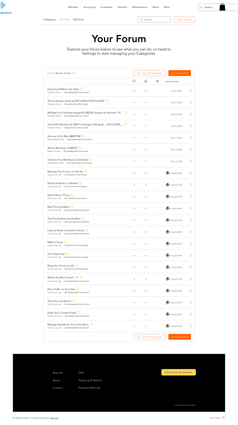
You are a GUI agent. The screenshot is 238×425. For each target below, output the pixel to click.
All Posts (65, 19)
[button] (222, 6)
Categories (49, 19)
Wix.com (54, 418)
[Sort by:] (61, 73)
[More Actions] (189, 91)
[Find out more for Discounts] (178, 372)
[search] (154, 19)
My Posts (78, 19)
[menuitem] (149, 73)
